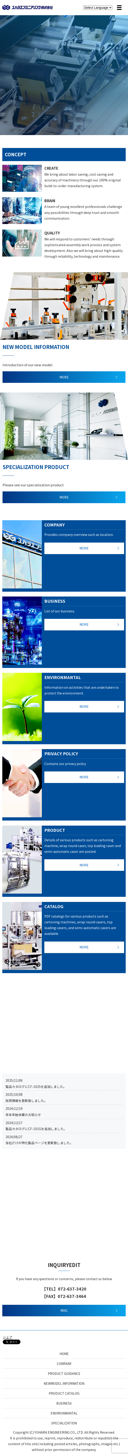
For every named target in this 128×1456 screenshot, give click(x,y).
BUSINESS (64, 1403)
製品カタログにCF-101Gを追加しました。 (36, 1128)
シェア (7, 1337)
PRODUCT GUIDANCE (64, 1373)
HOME (64, 1353)
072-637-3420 (72, 1289)
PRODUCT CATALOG (64, 1393)
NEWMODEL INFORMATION (64, 1383)
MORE (64, 377)
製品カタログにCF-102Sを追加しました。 (36, 1086)
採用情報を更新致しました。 (26, 1100)
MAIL (64, 1310)
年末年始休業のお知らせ (23, 1114)
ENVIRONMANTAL (64, 1413)
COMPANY (64, 1363)
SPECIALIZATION (64, 1423)
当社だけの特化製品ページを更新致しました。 (39, 1142)
